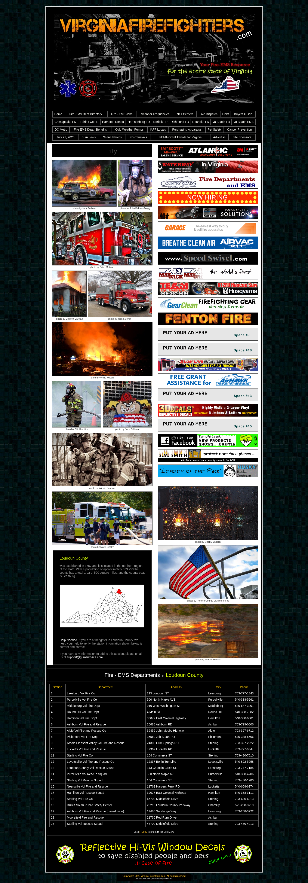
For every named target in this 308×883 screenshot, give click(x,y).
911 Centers (185, 114)
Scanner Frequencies (155, 114)
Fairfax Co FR (89, 122)
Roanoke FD (200, 122)
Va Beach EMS (244, 122)
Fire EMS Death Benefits (90, 129)
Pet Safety (215, 129)
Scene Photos (112, 137)
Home (58, 114)
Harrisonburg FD (139, 122)
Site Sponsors (242, 137)
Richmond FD (180, 122)
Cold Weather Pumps (129, 129)
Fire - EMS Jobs (121, 114)
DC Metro (61, 129)
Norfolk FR (160, 122)
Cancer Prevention (239, 129)
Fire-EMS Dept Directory (85, 114)
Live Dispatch (209, 114)
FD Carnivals (138, 137)
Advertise (219, 137)
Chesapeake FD (65, 122)
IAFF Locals (158, 129)
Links (225, 114)
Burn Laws (88, 137)
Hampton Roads (113, 122)
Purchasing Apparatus (186, 129)
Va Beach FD (221, 122)
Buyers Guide (243, 114)
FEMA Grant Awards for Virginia (180, 137)
